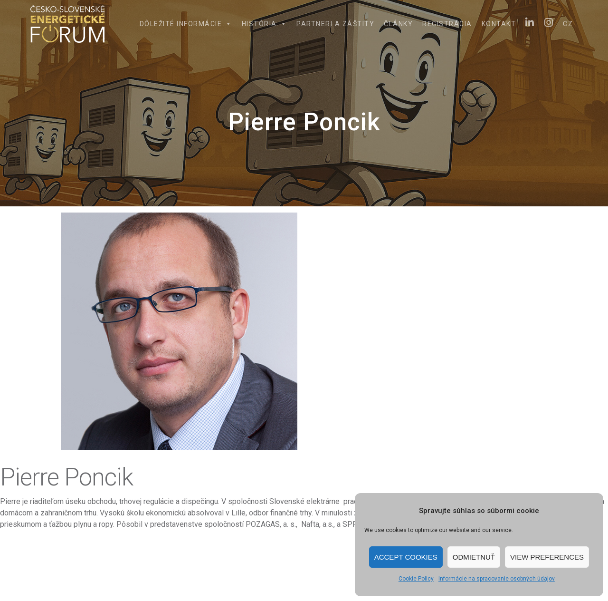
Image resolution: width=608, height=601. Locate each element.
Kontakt (499, 24)
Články (398, 24)
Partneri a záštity (335, 24)
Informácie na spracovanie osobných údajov (496, 578)
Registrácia (447, 24)
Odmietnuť (474, 557)
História (264, 23)
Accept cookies (405, 557)
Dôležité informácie (186, 23)
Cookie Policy (416, 578)
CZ (568, 24)
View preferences (547, 557)
